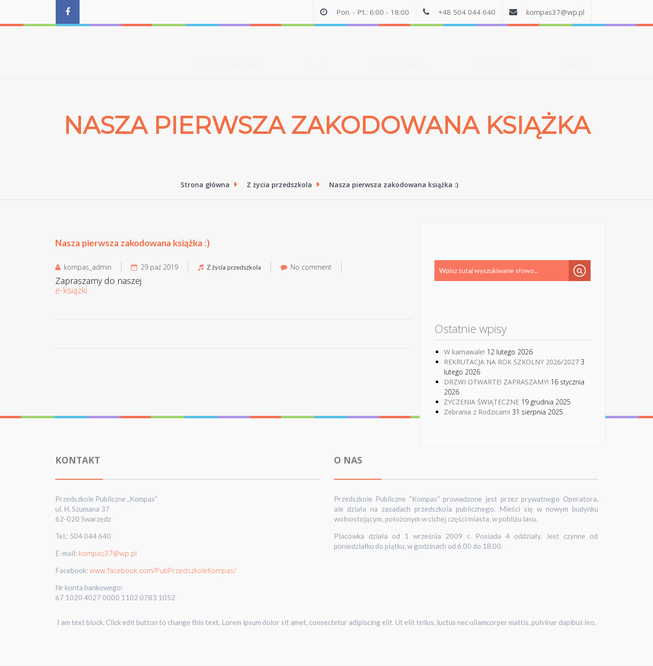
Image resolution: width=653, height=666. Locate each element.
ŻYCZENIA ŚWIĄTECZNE (481, 401)
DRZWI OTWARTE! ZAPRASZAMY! (496, 381)
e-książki (71, 290)
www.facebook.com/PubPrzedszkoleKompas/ (163, 570)
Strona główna (228, 45)
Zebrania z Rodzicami (477, 411)
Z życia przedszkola (281, 184)
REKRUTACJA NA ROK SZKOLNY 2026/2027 (511, 361)
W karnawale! (464, 351)
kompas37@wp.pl (555, 12)
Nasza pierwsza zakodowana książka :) (393, 184)
